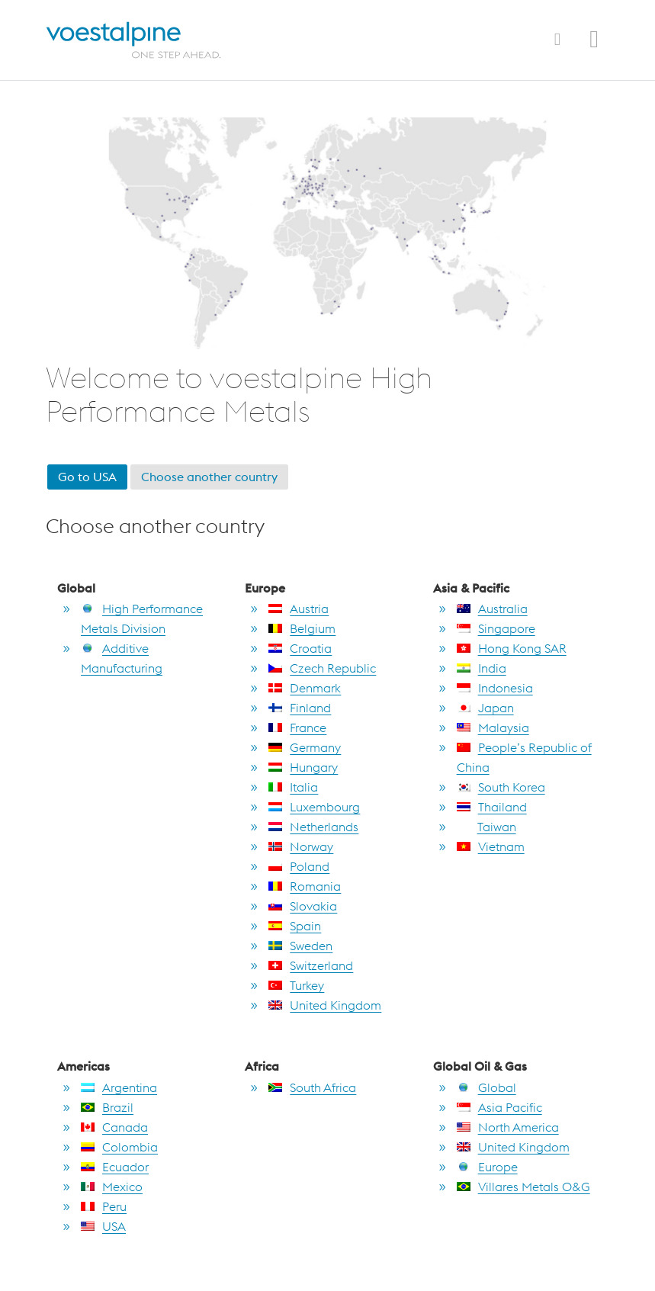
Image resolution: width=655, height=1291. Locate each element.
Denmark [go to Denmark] (304, 687)
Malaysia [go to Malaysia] (493, 727)
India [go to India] (481, 668)
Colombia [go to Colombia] (119, 1147)
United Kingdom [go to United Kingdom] (324, 1005)
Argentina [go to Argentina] (119, 1087)
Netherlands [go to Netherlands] (313, 826)
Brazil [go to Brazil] (107, 1107)
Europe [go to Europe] (487, 1166)
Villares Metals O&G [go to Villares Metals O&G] (523, 1186)
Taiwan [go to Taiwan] (486, 826)
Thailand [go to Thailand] (492, 806)
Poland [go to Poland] (298, 866)
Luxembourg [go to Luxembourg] (314, 806)
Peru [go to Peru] (104, 1206)
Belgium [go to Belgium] (302, 628)
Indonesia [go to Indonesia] (495, 687)
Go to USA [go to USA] (87, 476)
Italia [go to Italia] (293, 787)
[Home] (147, 40)
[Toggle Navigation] (557, 39)
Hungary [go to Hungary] (303, 767)
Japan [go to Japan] (485, 707)
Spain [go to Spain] (294, 925)
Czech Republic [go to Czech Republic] (322, 668)
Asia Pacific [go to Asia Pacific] (499, 1107)
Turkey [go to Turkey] (296, 985)
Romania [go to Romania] (304, 886)
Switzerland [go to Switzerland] (310, 965)
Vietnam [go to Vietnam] (491, 846)
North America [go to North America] (508, 1127)
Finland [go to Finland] (299, 707)
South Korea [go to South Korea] (501, 787)
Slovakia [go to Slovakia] (302, 906)
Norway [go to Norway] (300, 846)
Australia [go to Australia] (492, 608)
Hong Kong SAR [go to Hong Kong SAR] (512, 648)
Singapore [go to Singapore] (496, 628)
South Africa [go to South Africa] (312, 1087)
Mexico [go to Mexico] (112, 1186)
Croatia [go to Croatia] (300, 648)
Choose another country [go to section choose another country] (209, 476)
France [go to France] (297, 727)
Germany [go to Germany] (304, 747)
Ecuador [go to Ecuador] (115, 1166)
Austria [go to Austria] (298, 608)
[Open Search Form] (594, 42)
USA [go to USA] (103, 1226)
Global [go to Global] (486, 1087)
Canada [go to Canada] (114, 1127)
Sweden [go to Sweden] (300, 945)
